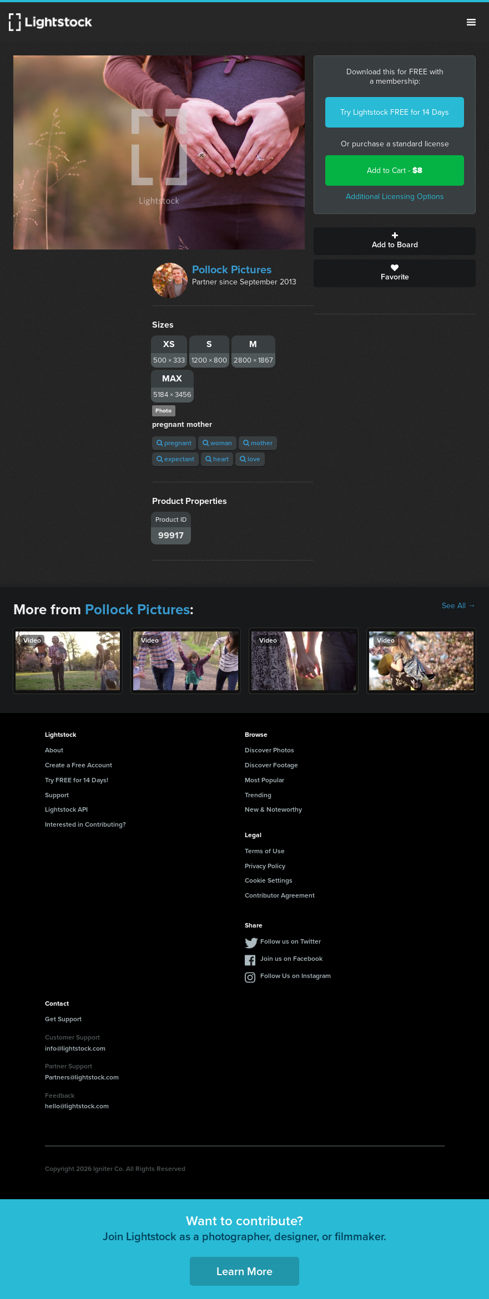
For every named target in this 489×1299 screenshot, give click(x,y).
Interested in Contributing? (85, 824)
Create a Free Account (78, 765)
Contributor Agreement (280, 895)
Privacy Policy (265, 866)
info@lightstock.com (75, 1048)
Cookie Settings (269, 880)
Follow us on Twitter (290, 941)
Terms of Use (265, 851)
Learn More (244, 1271)
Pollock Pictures (232, 269)
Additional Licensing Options (395, 196)
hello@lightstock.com (77, 1106)
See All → (459, 606)
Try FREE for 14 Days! (76, 780)
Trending (258, 795)
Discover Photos (269, 750)
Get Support (63, 1019)
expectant (175, 459)
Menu (471, 22)
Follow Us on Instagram (295, 976)
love (250, 459)
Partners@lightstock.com (82, 1077)
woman (217, 443)
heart (217, 459)
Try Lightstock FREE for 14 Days (394, 112)
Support (57, 795)
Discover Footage (271, 765)
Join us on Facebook (291, 959)
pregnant (174, 443)
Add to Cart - (394, 170)
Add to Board (394, 241)
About (54, 750)
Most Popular (264, 780)
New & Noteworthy (273, 809)
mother (258, 443)
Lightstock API (66, 809)
